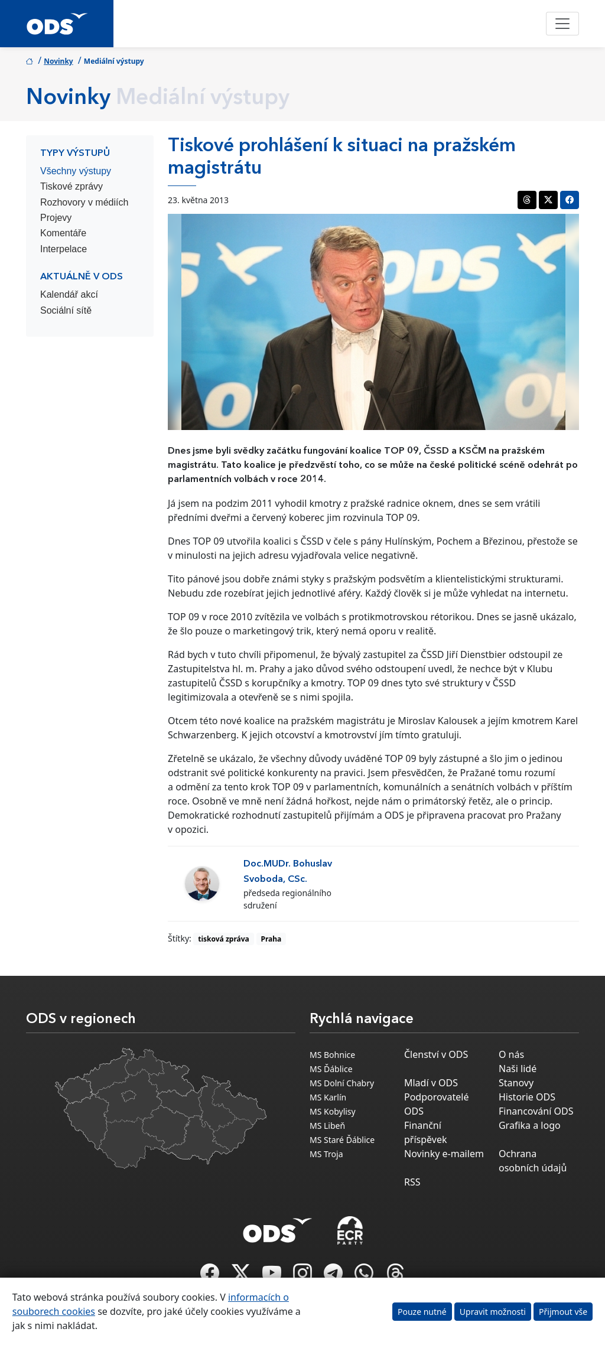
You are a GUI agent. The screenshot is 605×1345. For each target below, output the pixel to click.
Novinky (58, 61)
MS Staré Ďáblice (342, 1139)
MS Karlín (328, 1097)
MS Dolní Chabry (342, 1083)
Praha (271, 939)
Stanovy (516, 1082)
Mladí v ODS (431, 1082)
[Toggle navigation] (562, 23)
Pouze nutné (422, 1311)
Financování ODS (536, 1111)
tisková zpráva (223, 939)
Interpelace (63, 249)
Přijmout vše (563, 1311)
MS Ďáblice (331, 1068)
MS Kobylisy (333, 1111)
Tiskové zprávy (71, 186)
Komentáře (63, 233)
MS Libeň (327, 1125)
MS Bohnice (332, 1054)
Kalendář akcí (69, 294)
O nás (511, 1054)
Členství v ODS (436, 1054)
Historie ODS (527, 1096)
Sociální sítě (66, 310)
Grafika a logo (530, 1125)
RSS (412, 1181)
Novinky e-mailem (444, 1153)
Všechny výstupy (75, 171)
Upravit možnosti (493, 1311)
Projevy (55, 218)
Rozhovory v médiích (84, 202)
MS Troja (326, 1154)
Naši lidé (517, 1068)
